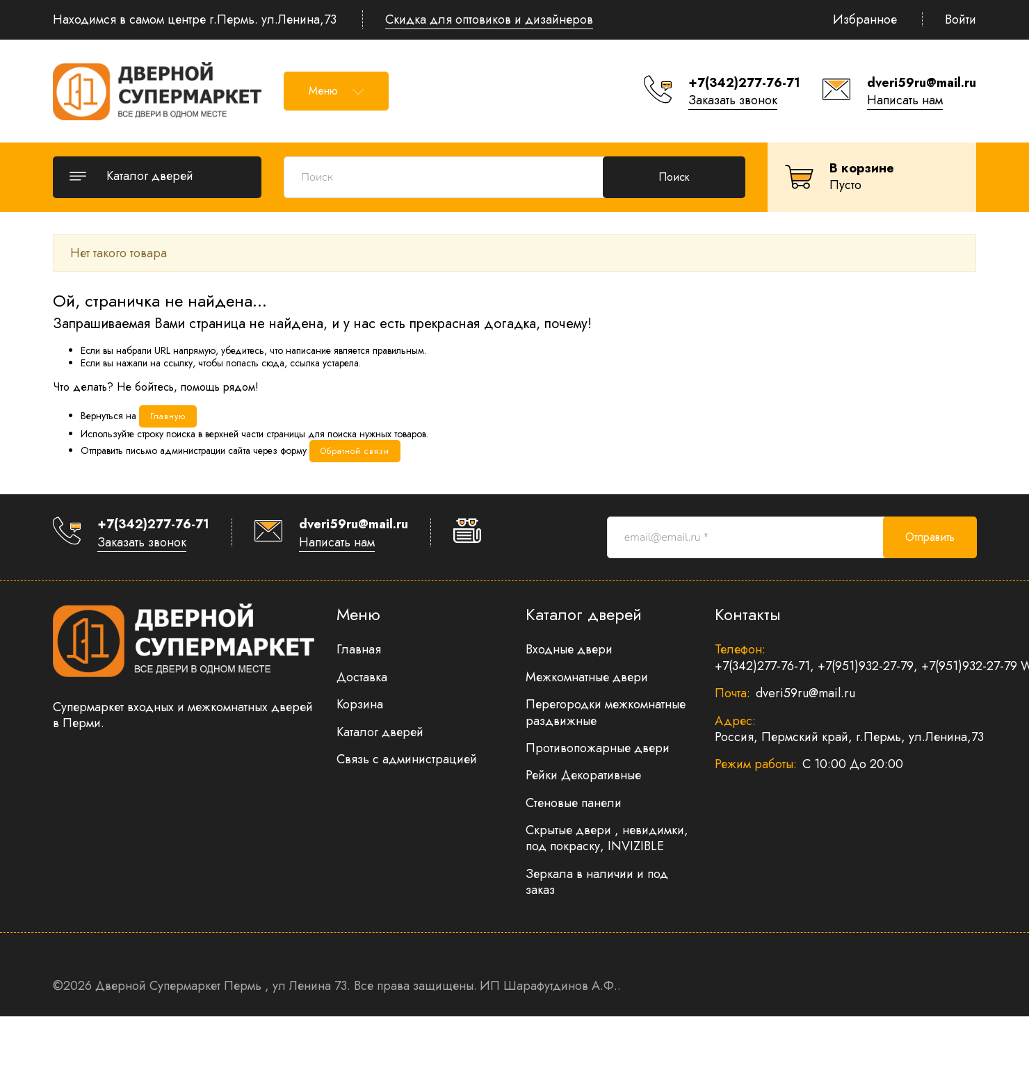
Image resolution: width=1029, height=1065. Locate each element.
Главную (168, 416)
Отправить (930, 537)
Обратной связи (355, 451)
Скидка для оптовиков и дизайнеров (489, 19)
